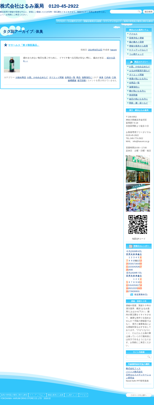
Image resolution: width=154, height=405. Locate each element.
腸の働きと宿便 (136, 42)
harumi (113, 50)
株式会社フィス (133, 368)
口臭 (114, 77)
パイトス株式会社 (134, 371)
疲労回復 (81, 80)
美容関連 (133, 95)
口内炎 (107, 77)
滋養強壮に (87, 77)
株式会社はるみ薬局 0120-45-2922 (39, 6)
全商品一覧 (70, 77)
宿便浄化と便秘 (136, 38)
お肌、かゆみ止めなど (37, 77)
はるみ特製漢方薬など (139, 70)
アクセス (61, 21)
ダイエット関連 (56, 77)
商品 (78, 77)
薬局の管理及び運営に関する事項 (138, 21)
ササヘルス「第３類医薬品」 (23, 45)
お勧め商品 (21, 77)
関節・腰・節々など (138, 103)
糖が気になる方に (137, 91)
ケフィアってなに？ (112, 21)
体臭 (101, 77)
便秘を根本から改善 (92, 21)
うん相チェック (74, 21)
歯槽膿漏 (72, 80)
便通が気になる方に (138, 78)
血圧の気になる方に (138, 99)
